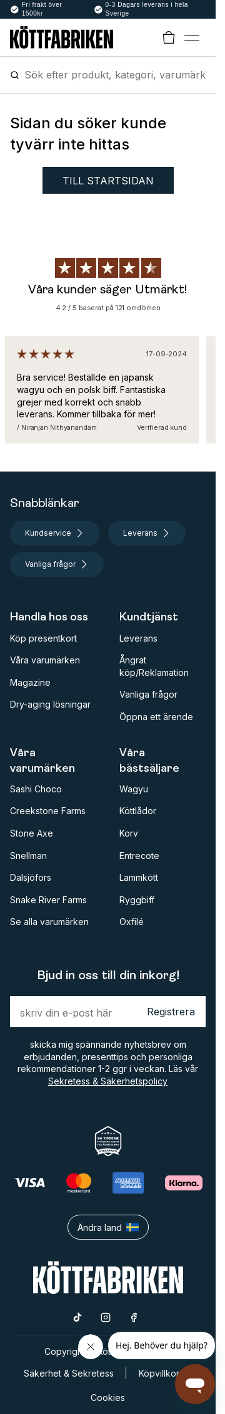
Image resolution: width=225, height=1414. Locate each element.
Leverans (138, 638)
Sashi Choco (36, 789)
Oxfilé (131, 921)
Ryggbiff (136, 899)
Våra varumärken (45, 660)
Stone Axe (31, 833)
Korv (128, 833)
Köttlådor (137, 810)
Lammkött (138, 877)
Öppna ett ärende (156, 716)
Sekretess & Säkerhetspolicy (108, 1081)
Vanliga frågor (148, 694)
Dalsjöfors (30, 877)
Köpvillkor (159, 1373)
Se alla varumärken (49, 921)
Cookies (108, 1397)
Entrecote (139, 855)
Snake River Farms (48, 899)
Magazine (30, 682)
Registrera (171, 1011)
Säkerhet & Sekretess (69, 1373)
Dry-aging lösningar (50, 704)
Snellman (28, 855)
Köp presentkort (43, 638)
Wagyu (133, 789)
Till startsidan (108, 180)
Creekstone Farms (48, 810)
